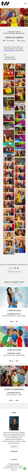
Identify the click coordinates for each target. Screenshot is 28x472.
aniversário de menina (10, 59)
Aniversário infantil (9, 57)
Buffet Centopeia (9, 50)
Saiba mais (14, 438)
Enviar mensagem (14, 456)
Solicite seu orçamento (14, 271)
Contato (14, 469)
